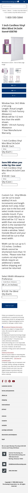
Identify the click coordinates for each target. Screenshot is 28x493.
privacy (4, 409)
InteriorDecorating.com (10, 1)
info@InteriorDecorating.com (17, 464)
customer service (7, 386)
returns (4, 416)
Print (14, 90)
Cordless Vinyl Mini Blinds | (20, 10)
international (6, 404)
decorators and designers (9, 434)
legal (3, 439)
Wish (14, 85)
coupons (4, 420)
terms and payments (8, 390)
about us (4, 395)
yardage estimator (7, 430)
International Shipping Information (12, 327)
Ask (14, 95)
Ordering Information (8, 352)
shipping (4, 400)
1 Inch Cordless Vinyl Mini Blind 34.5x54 (15, 12)
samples (4, 425)
